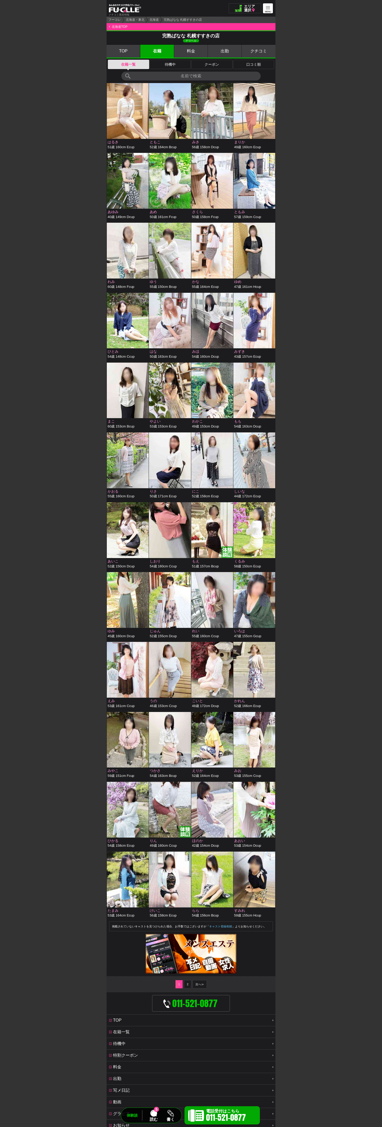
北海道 (154, 20)
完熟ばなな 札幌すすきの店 (183, 20)
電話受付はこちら (226, 1116)
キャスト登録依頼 (220, 926)
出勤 (225, 51)
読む (153, 1119)
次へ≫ (199, 984)
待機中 (170, 64)
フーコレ (114, 20)
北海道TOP (119, 27)
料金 (191, 51)
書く (170, 1119)
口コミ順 (253, 64)
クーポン (212, 64)
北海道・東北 (135, 20)
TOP (123, 51)
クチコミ (258, 51)
